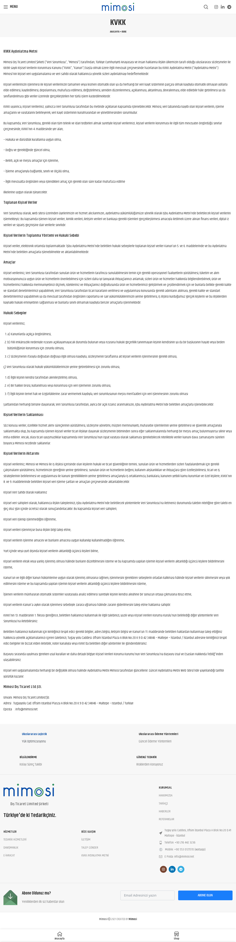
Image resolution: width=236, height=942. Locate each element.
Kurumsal (165, 787)
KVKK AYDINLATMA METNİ (95, 855)
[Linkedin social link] (222, 6)
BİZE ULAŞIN (88, 831)
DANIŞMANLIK (10, 847)
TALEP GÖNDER (89, 847)
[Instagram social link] (216, 6)
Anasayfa (114, 32)
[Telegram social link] (229, 6)
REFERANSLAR (166, 819)
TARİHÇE (163, 803)
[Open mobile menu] (10, 7)
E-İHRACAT (9, 855)
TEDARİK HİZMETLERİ (15, 839)
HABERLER (165, 811)
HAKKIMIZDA (165, 795)
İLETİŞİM (85, 839)
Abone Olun (205, 895)
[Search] (206, 7)
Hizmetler (10, 831)
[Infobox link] (59, 739)
